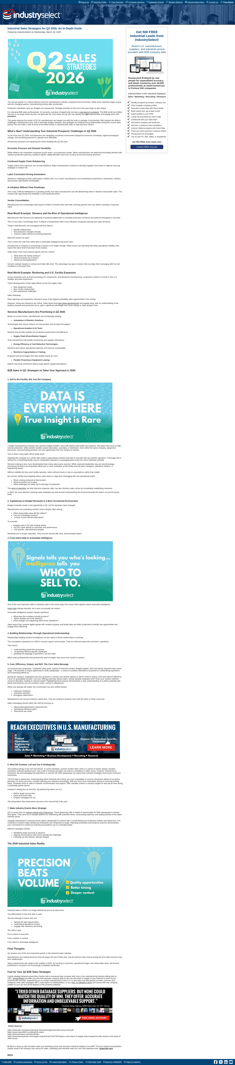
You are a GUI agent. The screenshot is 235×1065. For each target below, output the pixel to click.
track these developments (68, 303)
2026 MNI (7, 1062)
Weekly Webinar (176, 2)
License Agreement (24, 1062)
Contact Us (213, 2)
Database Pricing (156, 2)
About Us (85, 2)
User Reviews (117, 2)
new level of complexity (89, 112)
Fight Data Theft (94, 1062)
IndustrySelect (19, 978)
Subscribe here (106, 1048)
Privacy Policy (77, 1062)
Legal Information (59, 1062)
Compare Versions (136, 2)
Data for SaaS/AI (133, 1062)
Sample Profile (100, 2)
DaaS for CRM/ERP (113, 1062)
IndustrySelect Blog (195, 2)
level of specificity (19, 488)
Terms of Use (41, 1062)
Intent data (11, 608)
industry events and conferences (39, 812)
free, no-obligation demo (82, 983)
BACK (10, 1055)
